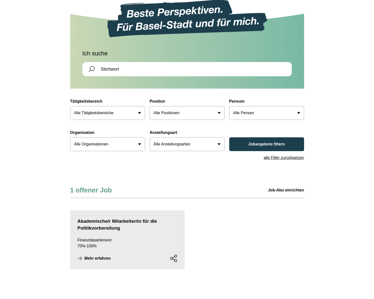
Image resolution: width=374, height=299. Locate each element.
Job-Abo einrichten (286, 190)
